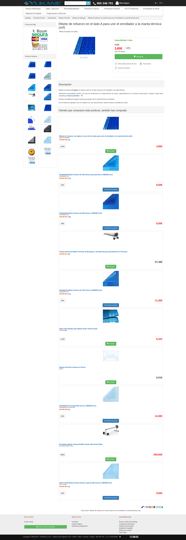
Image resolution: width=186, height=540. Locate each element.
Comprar (138, 57)
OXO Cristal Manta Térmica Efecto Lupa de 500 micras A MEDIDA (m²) (85, 483)
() (64, 140)
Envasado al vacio (151, 9)
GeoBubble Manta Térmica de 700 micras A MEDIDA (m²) (80, 290)
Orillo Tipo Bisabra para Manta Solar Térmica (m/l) (78, 329)
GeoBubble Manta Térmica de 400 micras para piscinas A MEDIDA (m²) (86, 175)
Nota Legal (122, 532)
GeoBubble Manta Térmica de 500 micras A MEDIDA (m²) (80, 213)
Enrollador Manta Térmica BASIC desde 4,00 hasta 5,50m (81, 444)
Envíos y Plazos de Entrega (128, 522)
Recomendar (147, 63)
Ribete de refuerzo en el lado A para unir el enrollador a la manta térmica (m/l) (115, 510)
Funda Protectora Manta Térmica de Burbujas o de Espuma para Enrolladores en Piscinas (93, 252)
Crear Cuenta (28, 522)
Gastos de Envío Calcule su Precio (72, 367)
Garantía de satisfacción (80, 526)
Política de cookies (125, 530)
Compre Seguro (77, 524)
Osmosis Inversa (91, 9)
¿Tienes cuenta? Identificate (45, 527)
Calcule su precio (110, 189)
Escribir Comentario (124, 68)
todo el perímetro (74, 96)
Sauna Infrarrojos (33, 9)
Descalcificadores (71, 9)
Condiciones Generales (127, 524)
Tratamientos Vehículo (56, 13)
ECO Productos (131, 9)
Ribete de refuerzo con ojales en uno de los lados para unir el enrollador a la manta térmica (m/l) (95, 136)
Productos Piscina (112, 9)
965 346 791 (103, 3)
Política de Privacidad (126, 526)
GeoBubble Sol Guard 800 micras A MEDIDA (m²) (77, 406)
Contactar (75, 522)
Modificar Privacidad (125, 528)
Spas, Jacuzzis (52, 9)
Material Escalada (33, 13)
